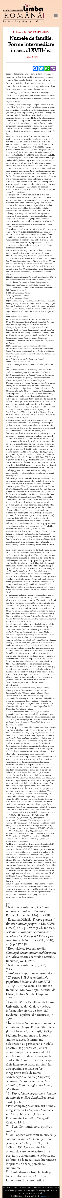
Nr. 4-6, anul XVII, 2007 (22, 32)
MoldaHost (46, 1196)
